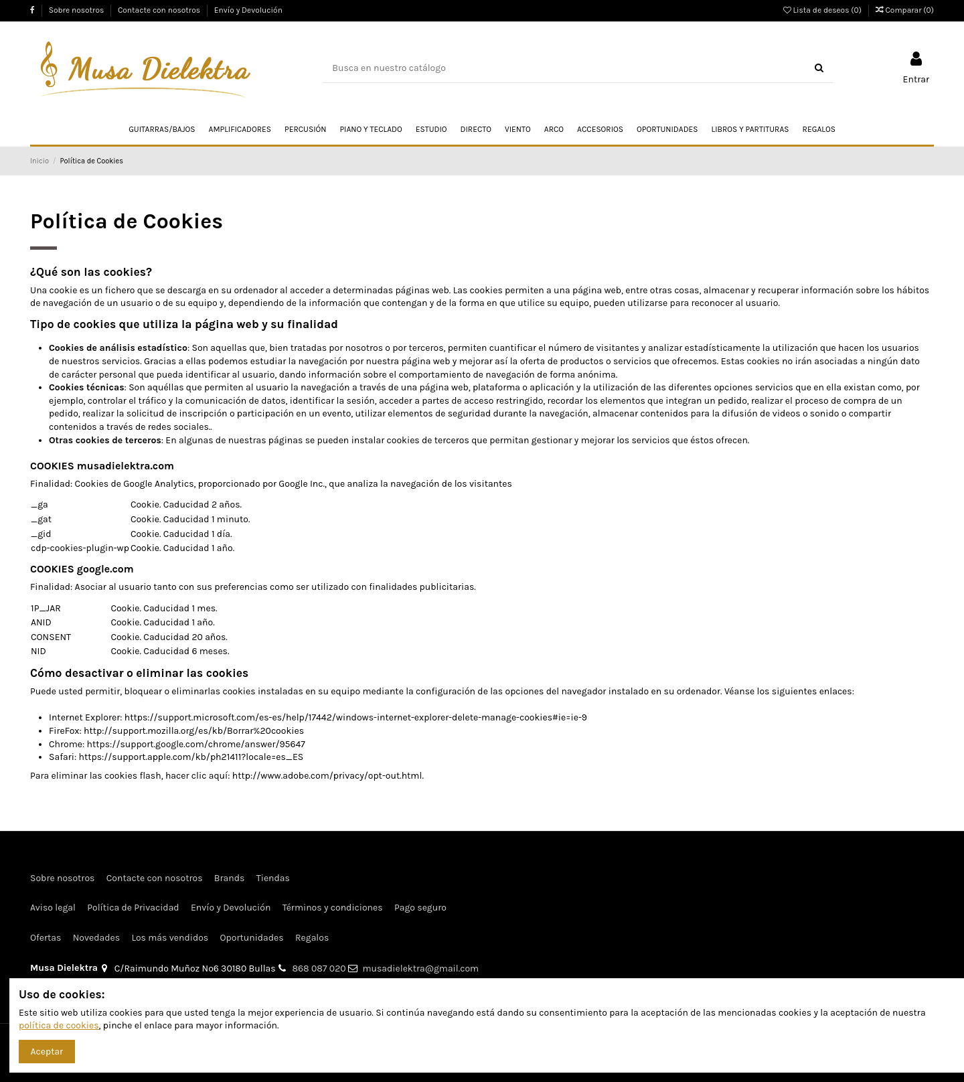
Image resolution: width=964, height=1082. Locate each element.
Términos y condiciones (333, 907)
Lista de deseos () (823, 10)
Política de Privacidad (133, 907)
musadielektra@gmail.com (420, 968)
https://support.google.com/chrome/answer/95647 (196, 744)
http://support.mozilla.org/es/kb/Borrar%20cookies (194, 731)
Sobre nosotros (77, 10)
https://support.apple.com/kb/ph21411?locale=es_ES (190, 757)
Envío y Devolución (248, 10)
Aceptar (47, 1051)
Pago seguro (420, 907)
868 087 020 (319, 968)
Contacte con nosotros (160, 10)
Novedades (96, 937)
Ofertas (45, 937)
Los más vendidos (169, 937)
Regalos (312, 937)
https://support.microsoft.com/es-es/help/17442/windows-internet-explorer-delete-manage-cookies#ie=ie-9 (356, 717)
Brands (229, 878)
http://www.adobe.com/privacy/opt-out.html (327, 775)
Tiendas (273, 878)
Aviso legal (53, 907)
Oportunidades (252, 937)
